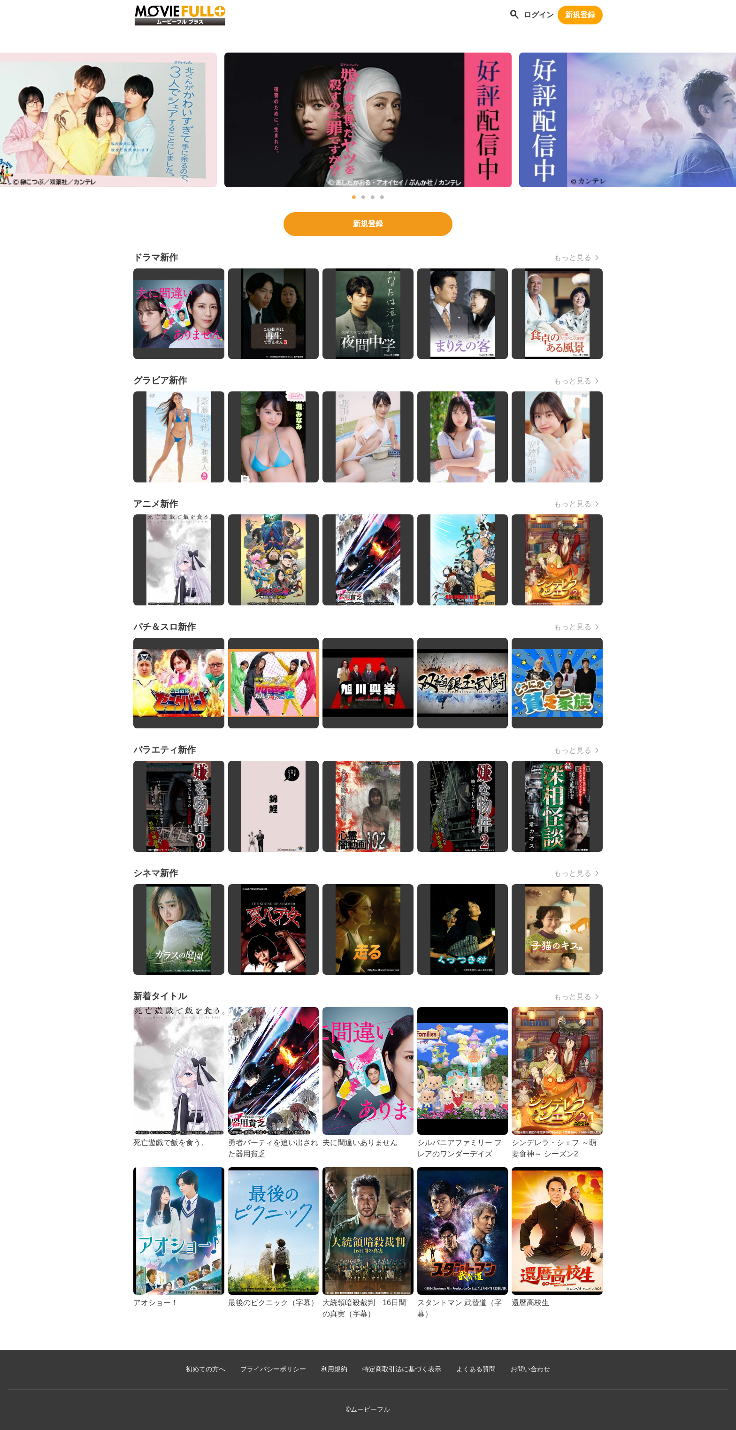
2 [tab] (363, 197)
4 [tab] (382, 197)
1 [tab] (354, 197)
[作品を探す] (514, 15)
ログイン (539, 15)
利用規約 (334, 1369)
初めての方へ (205, 1369)
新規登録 (580, 15)
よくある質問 (476, 1369)
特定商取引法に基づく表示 (401, 1369)
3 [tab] (372, 197)
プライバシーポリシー (273, 1369)
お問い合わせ (530, 1369)
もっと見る (572, 257)
